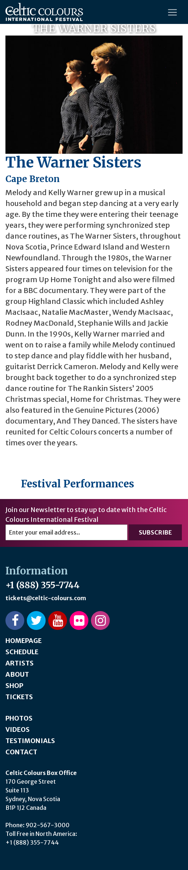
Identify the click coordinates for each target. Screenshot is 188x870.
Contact (21, 752)
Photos (19, 718)
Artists (19, 663)
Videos (17, 729)
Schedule (21, 652)
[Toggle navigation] (172, 12)
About (17, 674)
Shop (14, 685)
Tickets (19, 697)
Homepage (23, 640)
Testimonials (30, 741)
